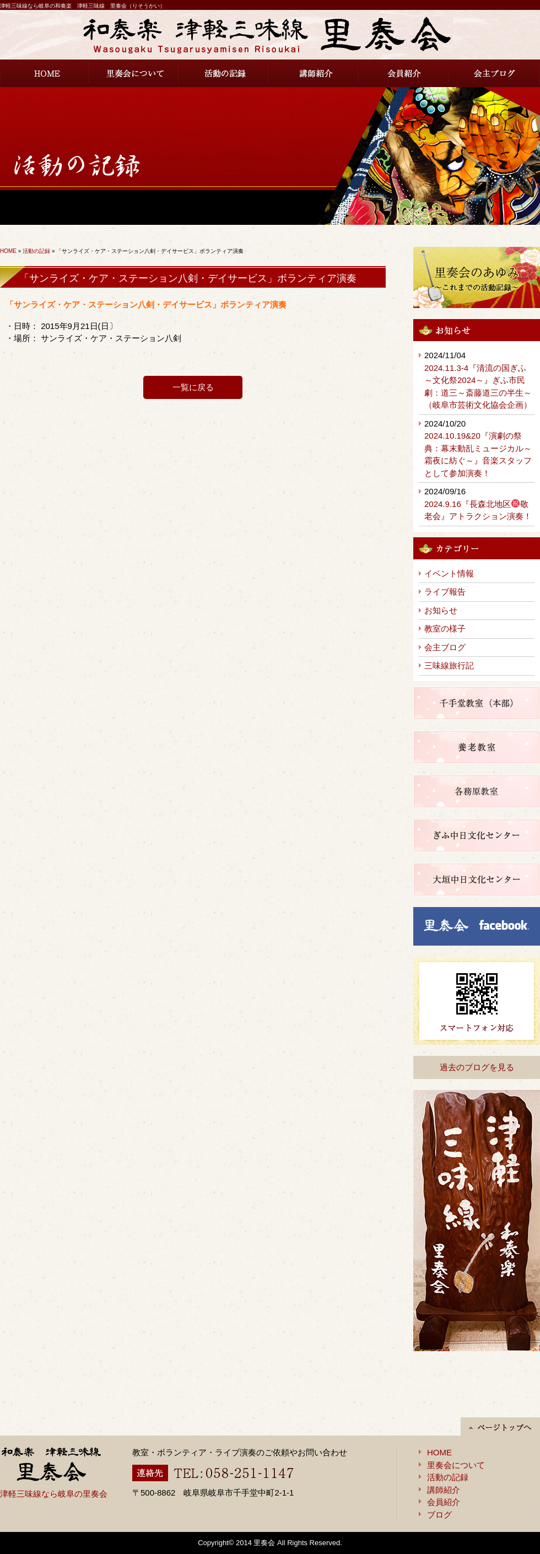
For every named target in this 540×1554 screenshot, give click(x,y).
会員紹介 (404, 73)
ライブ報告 (445, 591)
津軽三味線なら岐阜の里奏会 (53, 1493)
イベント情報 (449, 573)
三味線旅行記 (449, 665)
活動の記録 (224, 73)
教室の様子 (445, 628)
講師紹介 (314, 73)
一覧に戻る (193, 387)
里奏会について (135, 73)
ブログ (439, 1514)
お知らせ (440, 610)
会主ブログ (494, 73)
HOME (45, 73)
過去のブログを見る (477, 1067)
